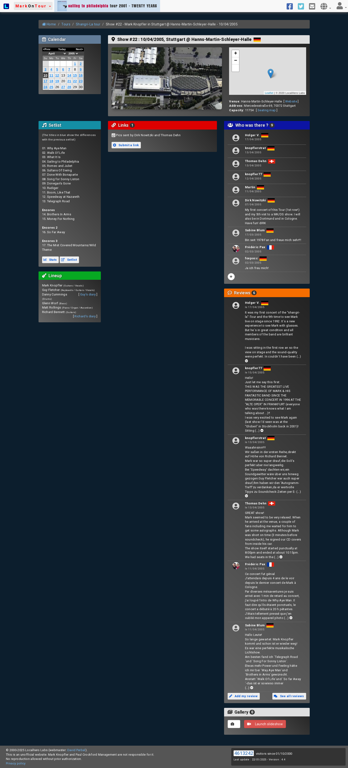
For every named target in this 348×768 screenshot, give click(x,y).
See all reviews (289, 696)
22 (75, 81)
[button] (33, 6)
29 (75, 87)
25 (51, 87)
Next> (79, 49)
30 (81, 87)
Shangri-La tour (88, 24)
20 (63, 81)
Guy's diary (88, 294)
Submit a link (126, 145)
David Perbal (76, 750)
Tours (65, 24)
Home (49, 24)
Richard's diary (85, 316)
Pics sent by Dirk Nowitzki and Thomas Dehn (148, 135)
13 (63, 75)
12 (57, 75)
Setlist (69, 259)
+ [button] (235, 53)
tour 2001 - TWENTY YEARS (107, 6)
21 (69, 81)
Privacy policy (16, 763)
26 (57, 87)
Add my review (243, 696)
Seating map (267, 110)
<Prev (46, 49)
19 (57, 81)
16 (81, 75)
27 (63, 87)
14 (69, 75)
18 (51, 81)
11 (51, 75)
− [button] (235, 60)
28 (69, 87)
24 (45, 87)
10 (45, 75)
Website (291, 101)
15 (75, 75)
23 (81, 81)
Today (62, 49)
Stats (50, 259)
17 (45, 81)
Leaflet (269, 93)
